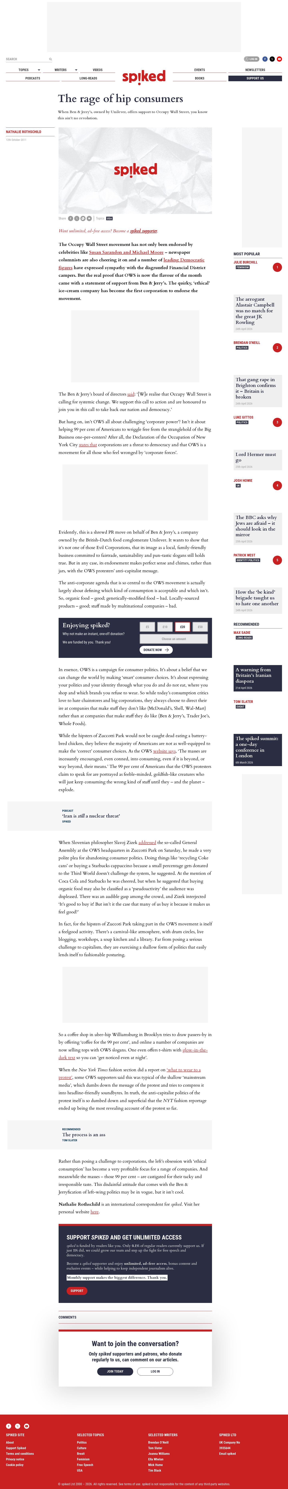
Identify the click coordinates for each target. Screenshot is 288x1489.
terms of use (132, 1484)
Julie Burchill (246, 262)
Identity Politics (248, 560)
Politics (242, 347)
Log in (251, 59)
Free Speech (85, 1465)
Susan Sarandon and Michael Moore (126, 252)
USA (109, 218)
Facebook (265, 59)
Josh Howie (243, 480)
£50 (200, 627)
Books (199, 78)
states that (88, 445)
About (10, 1442)
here (95, 1212)
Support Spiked (16, 1448)
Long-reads (88, 78)
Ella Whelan (155, 1459)
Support (77, 1291)
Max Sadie (242, 632)
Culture (81, 1448)
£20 (182, 627)
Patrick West (244, 555)
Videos (98, 70)
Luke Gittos (243, 417)
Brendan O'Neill (247, 343)
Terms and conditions (20, 1454)
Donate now (153, 650)
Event (240, 706)
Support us (255, 78)
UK (238, 485)
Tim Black (154, 1470)
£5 (147, 627)
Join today (115, 1371)
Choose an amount (174, 639)
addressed (147, 843)
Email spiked (227, 1454)
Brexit (81, 1454)
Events (199, 70)
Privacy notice (15, 1459)
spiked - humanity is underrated (144, 77)
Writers (61, 70)
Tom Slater (243, 701)
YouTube (279, 59)
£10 (165, 627)
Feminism (243, 267)
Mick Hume (155, 1465)
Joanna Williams (159, 1454)
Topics (24, 70)
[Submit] (50, 59)
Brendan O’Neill (158, 1442)
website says (164, 751)
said (130, 394)
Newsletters (255, 70)
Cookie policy (14, 1465)
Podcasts (32, 78)
